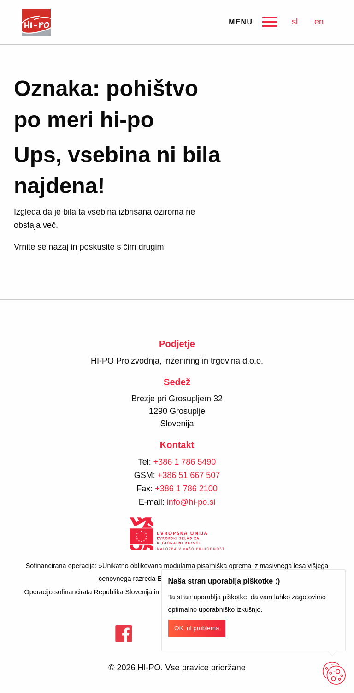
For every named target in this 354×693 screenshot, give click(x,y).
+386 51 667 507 (189, 475)
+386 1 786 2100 (186, 488)
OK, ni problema (196, 628)
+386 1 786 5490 (184, 461)
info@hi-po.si (191, 502)
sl (295, 21)
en (319, 21)
